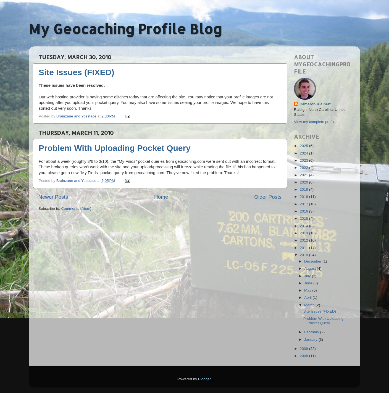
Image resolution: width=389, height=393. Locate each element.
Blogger (204, 379)
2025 (304, 146)
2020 (304, 182)
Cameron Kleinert (315, 104)
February (312, 332)
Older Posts (268, 197)
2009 (304, 349)
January (311, 339)
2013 (304, 233)
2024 (304, 153)
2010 (304, 255)
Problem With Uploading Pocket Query (115, 148)
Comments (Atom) (76, 208)
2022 (304, 168)
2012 (304, 240)
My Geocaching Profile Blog (125, 29)
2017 (304, 204)
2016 (304, 211)
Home (161, 197)
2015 (304, 218)
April (308, 297)
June (308, 283)
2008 (304, 356)
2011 (304, 248)
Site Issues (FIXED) (76, 72)
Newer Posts (53, 197)
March (310, 305)
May (308, 290)
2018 (304, 197)
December (313, 261)
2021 (304, 175)
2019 (304, 189)
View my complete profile (314, 122)
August (310, 268)
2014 (304, 226)
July (308, 276)
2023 (304, 160)
